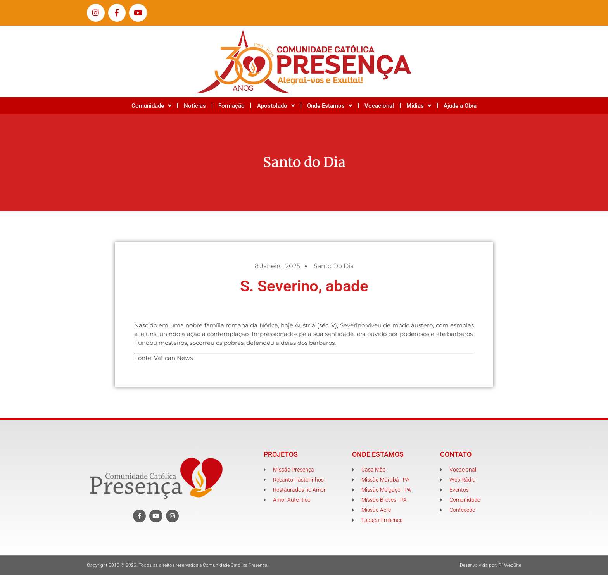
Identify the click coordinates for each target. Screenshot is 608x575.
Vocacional (379, 105)
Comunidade (151, 105)
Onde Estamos (329, 105)
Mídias (418, 105)
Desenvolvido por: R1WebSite (490, 565)
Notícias (195, 105)
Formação (231, 105)
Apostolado (276, 105)
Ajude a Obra (460, 105)
